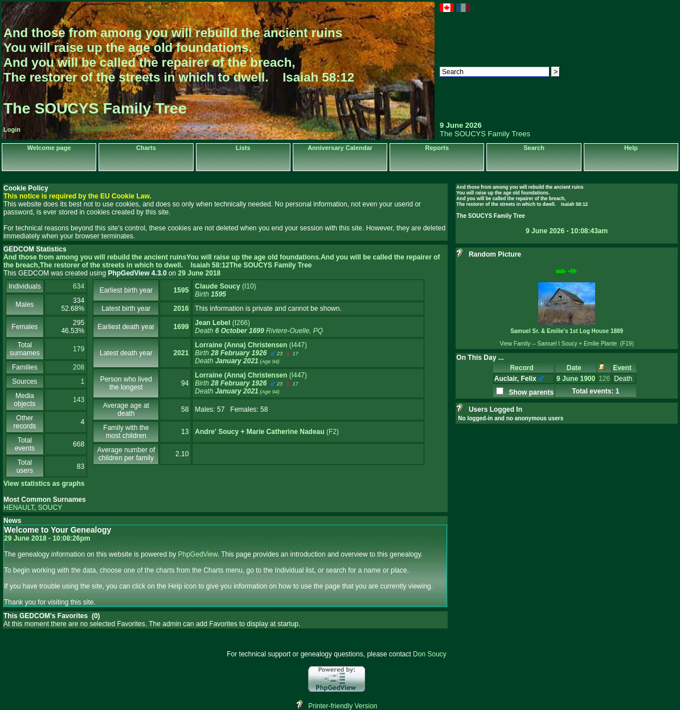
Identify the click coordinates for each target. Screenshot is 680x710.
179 (78, 349)
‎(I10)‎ (225, 290)
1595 (181, 290)
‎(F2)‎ (267, 432)
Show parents (529, 392)
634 (78, 286)
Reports (437, 147)
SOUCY (50, 508)
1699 (181, 327)
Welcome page (49, 147)
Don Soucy (429, 654)
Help (631, 147)
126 (604, 379)
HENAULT (18, 508)
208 (78, 367)
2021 (181, 353)
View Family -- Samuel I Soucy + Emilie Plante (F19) (567, 343)
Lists (243, 147)
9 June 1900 (575, 379)
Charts (146, 147)
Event (624, 368)
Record (523, 368)
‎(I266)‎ (259, 327)
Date (576, 368)
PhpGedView (198, 554)
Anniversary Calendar (340, 147)
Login (12, 129)
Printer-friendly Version (342, 706)
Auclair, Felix (515, 379)
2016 (181, 309)
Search (533, 147)
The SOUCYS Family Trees (485, 133)
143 (78, 400)
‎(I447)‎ (251, 353)
